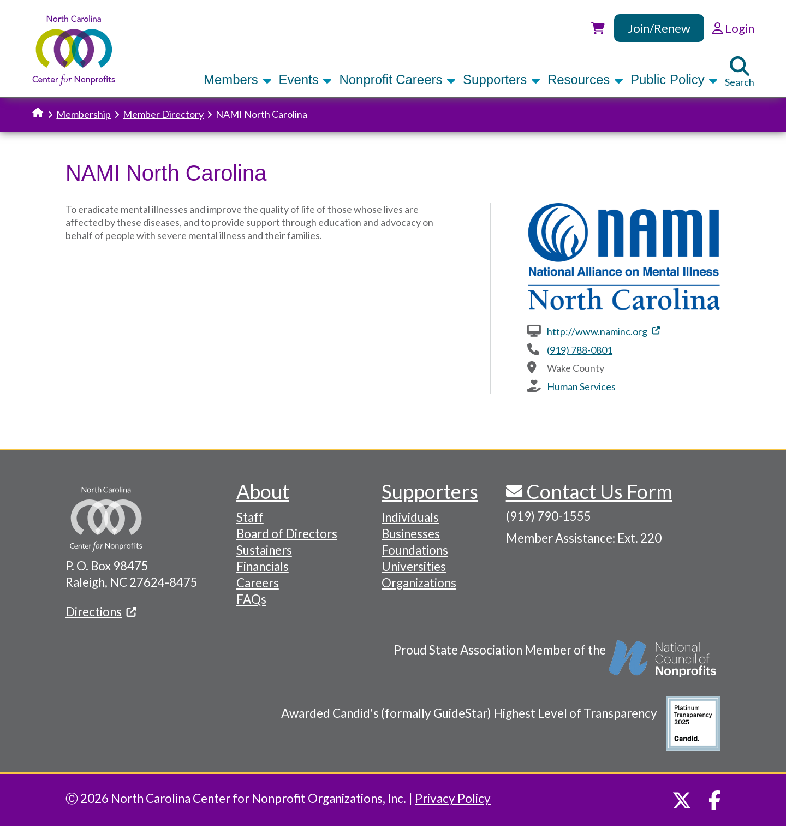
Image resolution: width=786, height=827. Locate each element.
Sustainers (264, 550)
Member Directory (163, 114)
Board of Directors (286, 533)
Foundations (415, 550)
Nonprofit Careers (397, 79)
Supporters (501, 79)
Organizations (419, 582)
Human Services (581, 386)
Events (305, 79)
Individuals (410, 517)
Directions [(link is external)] (101, 611)
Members (237, 79)
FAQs (251, 599)
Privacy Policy (453, 798)
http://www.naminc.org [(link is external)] (603, 331)
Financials (262, 566)
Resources (585, 79)
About (262, 491)
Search (739, 72)
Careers (257, 582)
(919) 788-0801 (579, 350)
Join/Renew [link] (659, 28)
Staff (250, 517)
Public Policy (674, 79)
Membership (83, 114)
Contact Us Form (597, 491)
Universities (414, 566)
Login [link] (733, 28)
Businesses (411, 533)
